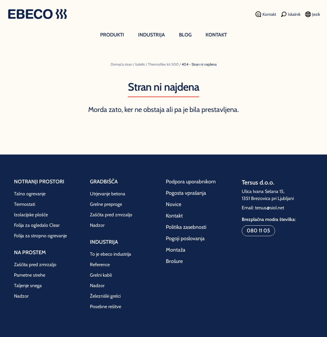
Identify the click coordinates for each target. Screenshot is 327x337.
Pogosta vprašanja (186, 193)
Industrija (151, 35)
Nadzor (21, 296)
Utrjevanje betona (107, 193)
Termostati (24, 204)
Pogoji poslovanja (185, 238)
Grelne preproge (106, 204)
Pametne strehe (29, 275)
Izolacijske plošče (31, 214)
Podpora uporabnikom (191, 181)
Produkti (112, 35)
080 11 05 (258, 230)
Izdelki (140, 64)
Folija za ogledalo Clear (37, 225)
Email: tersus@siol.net (263, 207)
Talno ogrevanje (30, 193)
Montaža (175, 250)
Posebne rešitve (105, 306)
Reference (100, 264)
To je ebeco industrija (110, 254)
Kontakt (216, 35)
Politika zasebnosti (186, 227)
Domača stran (121, 64)
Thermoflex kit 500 (163, 64)
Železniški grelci (105, 296)
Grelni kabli (101, 275)
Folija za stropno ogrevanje (40, 235)
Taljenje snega (28, 285)
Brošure (174, 261)
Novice (173, 204)
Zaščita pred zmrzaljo (35, 264)
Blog (185, 35)
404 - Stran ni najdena (199, 64)
